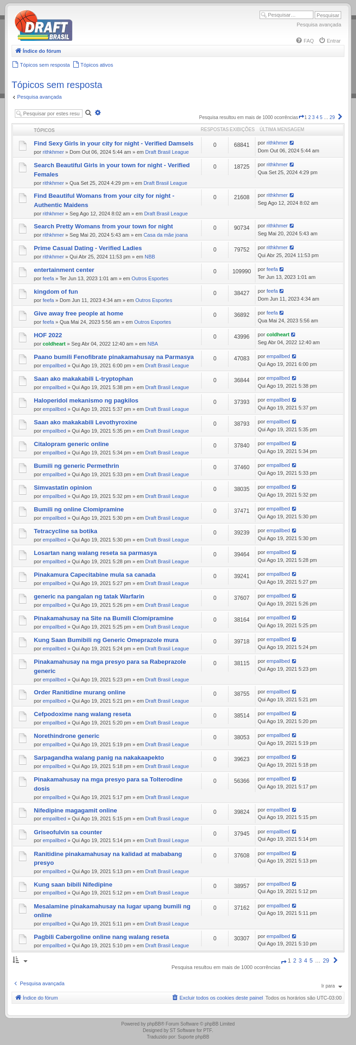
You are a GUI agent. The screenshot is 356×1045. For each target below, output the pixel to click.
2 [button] (309, 117)
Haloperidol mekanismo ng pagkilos (86, 400)
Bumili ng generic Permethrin (76, 465)
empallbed (54, 365)
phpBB (154, 1023)
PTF (207, 1030)
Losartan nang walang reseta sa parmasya (95, 552)
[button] (301, 117)
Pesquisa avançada (319, 24)
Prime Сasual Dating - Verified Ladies (88, 248)
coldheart (54, 343)
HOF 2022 (48, 335)
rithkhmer (53, 152)
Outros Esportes (150, 278)
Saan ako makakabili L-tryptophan (83, 378)
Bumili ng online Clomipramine (79, 509)
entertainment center (64, 269)
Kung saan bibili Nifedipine (73, 884)
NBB (150, 256)
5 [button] (321, 117)
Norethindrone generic (66, 735)
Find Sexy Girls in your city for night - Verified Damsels (113, 143)
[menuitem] (304, 41)
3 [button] (313, 117)
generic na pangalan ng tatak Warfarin (89, 596)
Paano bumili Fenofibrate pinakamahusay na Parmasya (114, 356)
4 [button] (317, 117)
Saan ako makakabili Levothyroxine (85, 422)
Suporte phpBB (194, 1036)
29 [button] (332, 117)
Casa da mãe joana (166, 235)
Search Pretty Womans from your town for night (103, 226)
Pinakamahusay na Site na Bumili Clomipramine (103, 618)
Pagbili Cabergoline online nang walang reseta (101, 936)
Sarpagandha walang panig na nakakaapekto (99, 757)
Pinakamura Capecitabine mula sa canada (94, 574)
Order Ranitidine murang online (80, 692)
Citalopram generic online (71, 444)
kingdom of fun (56, 291)
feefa (48, 278)
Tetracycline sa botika (65, 531)
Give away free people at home (78, 313)
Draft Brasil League (167, 152)
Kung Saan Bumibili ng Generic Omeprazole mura (106, 639)
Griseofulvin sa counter (68, 832)
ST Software (182, 1030)
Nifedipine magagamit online (75, 810)
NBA (152, 343)
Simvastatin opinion (63, 487)
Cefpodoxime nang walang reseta (82, 714)
